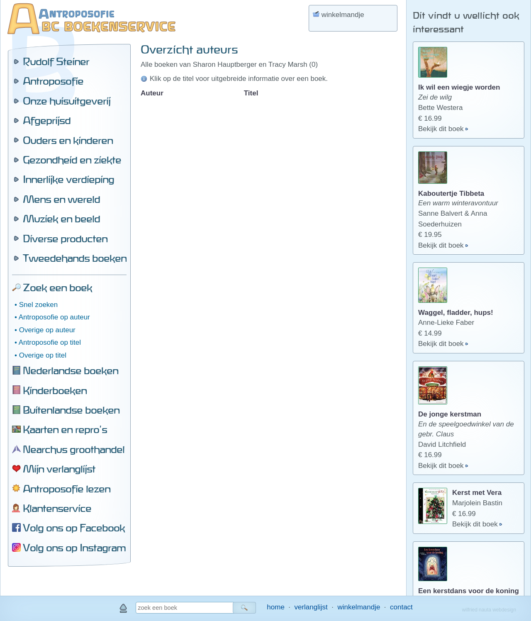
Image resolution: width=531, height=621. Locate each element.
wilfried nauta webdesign (489, 610)
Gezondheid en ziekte (72, 160)
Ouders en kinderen (68, 140)
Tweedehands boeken (75, 258)
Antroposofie (53, 81)
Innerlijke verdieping (68, 179)
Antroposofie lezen (66, 488)
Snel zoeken (38, 305)
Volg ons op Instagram (74, 547)
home (276, 607)
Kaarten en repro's (65, 429)
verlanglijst (310, 607)
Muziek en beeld (61, 218)
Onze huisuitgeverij (66, 101)
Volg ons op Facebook (74, 527)
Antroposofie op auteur (54, 317)
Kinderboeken (55, 390)
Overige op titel (42, 355)
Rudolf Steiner (56, 61)
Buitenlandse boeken (71, 410)
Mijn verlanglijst (59, 469)
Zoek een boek (57, 287)
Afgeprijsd (47, 120)
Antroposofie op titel (50, 342)
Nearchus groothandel (73, 449)
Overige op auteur (47, 330)
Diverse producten (65, 238)
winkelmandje (358, 607)
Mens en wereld (61, 199)
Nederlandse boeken (70, 370)
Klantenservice (57, 508)
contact (401, 607)
